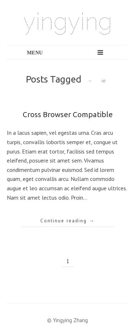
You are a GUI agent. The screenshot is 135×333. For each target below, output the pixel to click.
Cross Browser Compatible (68, 114)
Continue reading (67, 220)
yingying (67, 21)
